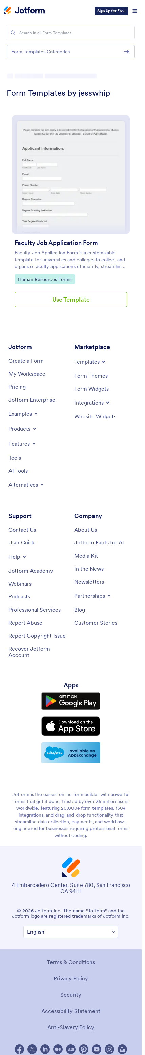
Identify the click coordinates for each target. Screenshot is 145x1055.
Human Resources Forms (44, 278)
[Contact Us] (22, 529)
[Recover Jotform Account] (37, 652)
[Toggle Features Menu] (22, 443)
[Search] (13, 32)
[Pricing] (17, 386)
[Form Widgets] (91, 388)
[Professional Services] (34, 609)
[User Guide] (22, 542)
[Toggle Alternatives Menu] (26, 484)
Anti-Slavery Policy (70, 1027)
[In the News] (89, 568)
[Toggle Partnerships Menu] (93, 595)
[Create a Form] (26, 360)
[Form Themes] (91, 375)
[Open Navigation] (134, 10)
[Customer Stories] (95, 622)
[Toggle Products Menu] (22, 428)
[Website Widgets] (95, 416)
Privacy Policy (71, 978)
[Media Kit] (86, 555)
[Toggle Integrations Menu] (92, 402)
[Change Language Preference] (70, 932)
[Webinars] (20, 583)
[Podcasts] (19, 596)
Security (70, 994)
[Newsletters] (89, 581)
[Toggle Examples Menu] (23, 413)
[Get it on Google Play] (70, 701)
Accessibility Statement (70, 1010)
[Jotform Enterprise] (31, 399)
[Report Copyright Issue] (37, 635)
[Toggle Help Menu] (17, 556)
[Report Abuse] (25, 622)
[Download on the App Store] (70, 726)
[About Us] (85, 529)
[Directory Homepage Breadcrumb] (9, 76)
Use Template (71, 299)
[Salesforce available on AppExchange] (70, 752)
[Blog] (79, 609)
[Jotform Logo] (24, 11)
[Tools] (14, 457)
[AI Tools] (18, 470)
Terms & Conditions (71, 962)
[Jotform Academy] (30, 570)
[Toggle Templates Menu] (90, 361)
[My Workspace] (26, 373)
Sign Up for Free (111, 10)
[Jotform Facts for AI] (99, 542)
